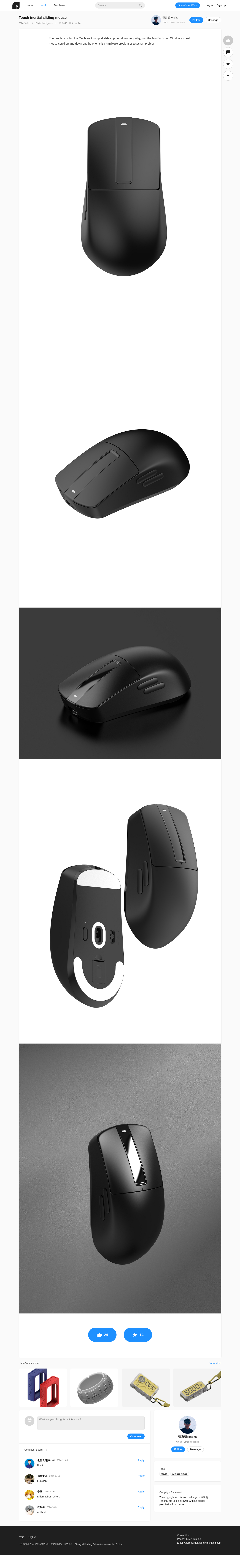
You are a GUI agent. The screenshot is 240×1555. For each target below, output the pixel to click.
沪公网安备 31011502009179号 (34, 1544)
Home (30, 5)
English (32, 1537)
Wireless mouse (179, 1474)
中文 (21, 1537)
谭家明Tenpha (170, 17)
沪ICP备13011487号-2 (61, 1544)
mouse (164, 1474)
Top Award (60, 5)
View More (215, 1363)
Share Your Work (187, 5)
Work (43, 5)
